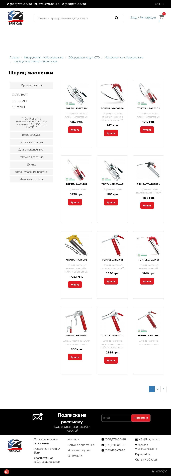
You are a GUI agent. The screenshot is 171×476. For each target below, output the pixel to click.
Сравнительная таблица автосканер (47, 459)
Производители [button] (31, 85)
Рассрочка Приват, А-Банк (47, 450)
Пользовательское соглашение (46, 441)
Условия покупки (79, 450)
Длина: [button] (31, 164)
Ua (156, 4)
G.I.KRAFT (19, 101)
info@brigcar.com (149, 439)
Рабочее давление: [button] (31, 157)
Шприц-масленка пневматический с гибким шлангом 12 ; (112, 117)
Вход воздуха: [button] (31, 134)
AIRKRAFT (20, 94)
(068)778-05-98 (20, 4)
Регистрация (148, 17)
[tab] (31, 85)
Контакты (73, 439)
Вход (134, 17)
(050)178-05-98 (74, 4)
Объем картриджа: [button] (32, 142)
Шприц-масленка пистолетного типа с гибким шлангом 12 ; (112, 344)
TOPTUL (19, 107)
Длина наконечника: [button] (31, 149)
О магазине (75, 456)
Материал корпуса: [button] (32, 179)
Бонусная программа (81, 445)
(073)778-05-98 (48, 4)
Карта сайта (142, 454)
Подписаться (141, 418)
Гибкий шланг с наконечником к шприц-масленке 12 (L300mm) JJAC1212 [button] (31, 123)
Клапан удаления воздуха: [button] (31, 171)
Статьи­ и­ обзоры (146, 459)
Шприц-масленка (76, 189)
